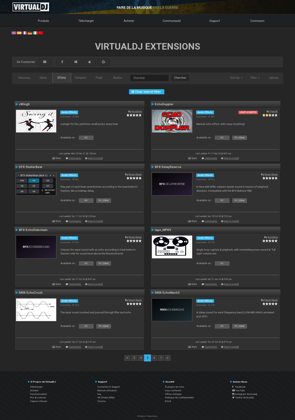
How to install (95, 158)
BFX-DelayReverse (168, 167)
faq (99, 394)
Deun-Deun (135, 174)
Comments (75, 158)
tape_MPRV (163, 230)
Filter (255, 78)
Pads (99, 78)
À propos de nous (174, 386)
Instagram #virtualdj (244, 394)
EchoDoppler (164, 104)
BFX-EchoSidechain (33, 230)
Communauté (172, 20)
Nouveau (24, 78)
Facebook (238, 386)
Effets (62, 78)
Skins (43, 78)
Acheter (129, 20)
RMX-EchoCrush (31, 293)
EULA (168, 401)
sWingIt (24, 104)
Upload (273, 78)
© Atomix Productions (147, 416)
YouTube (238, 390)
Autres (117, 78)
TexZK (274, 111)
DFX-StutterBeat (30, 167)
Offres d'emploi (173, 394)
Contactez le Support (108, 386)
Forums (101, 401)
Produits (43, 20)
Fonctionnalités (38, 394)
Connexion (257, 20)
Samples (80, 78)
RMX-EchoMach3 (167, 293)
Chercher (180, 78)
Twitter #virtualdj (243, 397)
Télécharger (86, 20)
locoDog (137, 111)
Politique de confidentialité (179, 397)
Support (214, 20)
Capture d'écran (38, 401)
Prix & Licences (38, 397)
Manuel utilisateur (107, 390)
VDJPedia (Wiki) (106, 397)
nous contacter (173, 390)
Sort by (236, 78)
